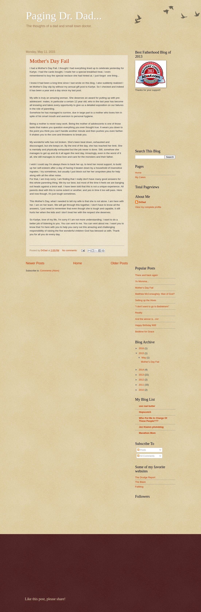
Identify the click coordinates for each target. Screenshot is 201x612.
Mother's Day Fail (49, 61)
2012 (142, 379)
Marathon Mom (147, 433)
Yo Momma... (142, 281)
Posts (141, 450)
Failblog (139, 486)
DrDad (142, 202)
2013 (142, 374)
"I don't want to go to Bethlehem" (152, 306)
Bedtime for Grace (144, 331)
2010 (142, 389)
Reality (138, 312)
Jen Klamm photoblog (151, 427)
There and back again (146, 275)
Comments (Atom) (49, 270)
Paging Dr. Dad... (64, 16)
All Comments (146, 456)
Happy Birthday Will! (145, 325)
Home (77, 263)
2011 (142, 384)
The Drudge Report (145, 477)
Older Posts (119, 263)
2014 (142, 369)
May (144, 357)
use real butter (147, 406)
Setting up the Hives (145, 300)
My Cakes (140, 177)
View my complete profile (148, 207)
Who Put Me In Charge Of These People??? (153, 419)
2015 (142, 353)
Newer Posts (35, 263)
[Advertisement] (68, 38)
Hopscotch (145, 412)
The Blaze (140, 482)
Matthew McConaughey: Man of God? (155, 294)
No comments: (70, 250)
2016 (142, 348)
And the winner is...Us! (147, 319)
